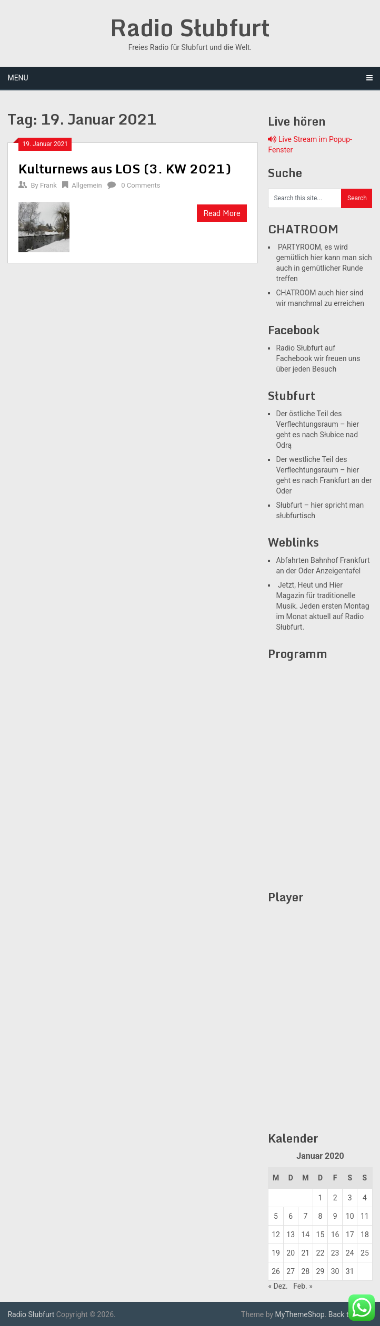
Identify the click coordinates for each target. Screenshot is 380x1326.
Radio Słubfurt (190, 27)
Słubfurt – (292, 505)
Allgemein (87, 185)
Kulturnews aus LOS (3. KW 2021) (124, 168)
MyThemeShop (300, 1314)
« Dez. (277, 1286)
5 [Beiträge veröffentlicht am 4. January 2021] (276, 1216)
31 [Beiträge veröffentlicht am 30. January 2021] (350, 1271)
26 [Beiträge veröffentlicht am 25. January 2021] (276, 1271)
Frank (48, 185)
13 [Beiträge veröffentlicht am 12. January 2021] (290, 1234)
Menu (17, 78)
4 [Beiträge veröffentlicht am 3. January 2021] (365, 1198)
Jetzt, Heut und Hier (309, 585)
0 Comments (140, 185)
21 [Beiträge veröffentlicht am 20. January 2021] (305, 1253)
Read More (222, 213)
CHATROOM (296, 293)
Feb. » (303, 1286)
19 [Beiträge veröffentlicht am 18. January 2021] (276, 1253)
